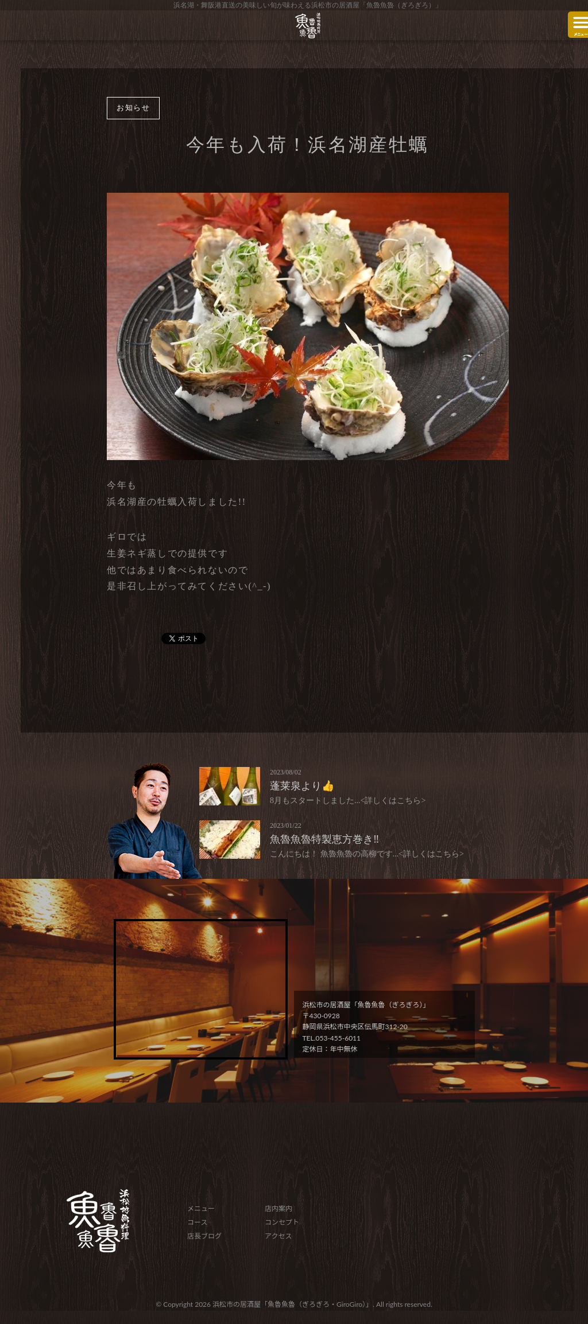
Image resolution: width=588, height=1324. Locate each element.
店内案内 (278, 1208)
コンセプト (282, 1222)
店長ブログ (204, 1236)
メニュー (201, 1208)
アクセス (278, 1236)
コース (197, 1222)
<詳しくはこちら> (393, 800)
